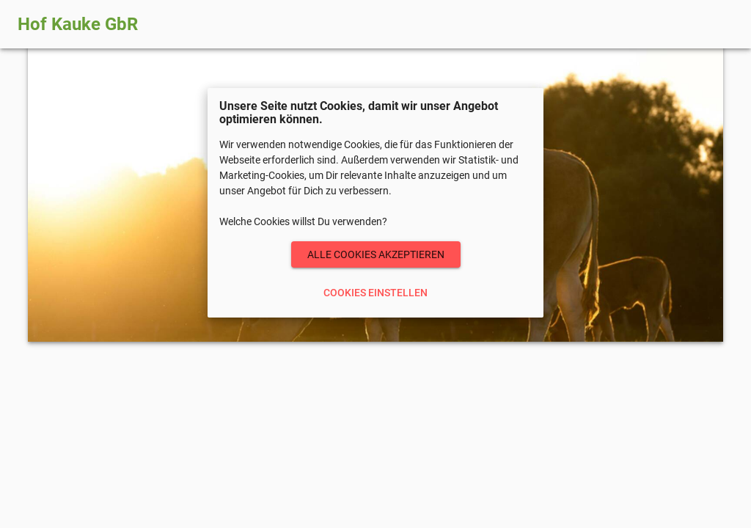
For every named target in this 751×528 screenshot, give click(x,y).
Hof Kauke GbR (78, 24)
